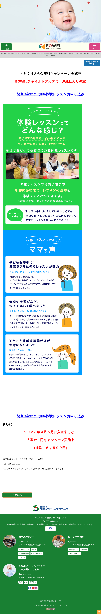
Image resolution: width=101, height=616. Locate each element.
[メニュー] (94, 47)
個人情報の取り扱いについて (50, 603)
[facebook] (50, 530)
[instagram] (36, 590)
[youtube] (33, 590)
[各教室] (6, 47)
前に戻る (17, 497)
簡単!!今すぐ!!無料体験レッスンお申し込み (50, 95)
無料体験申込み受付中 (91, 63)
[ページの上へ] (99, 612)
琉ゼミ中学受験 (76, 538)
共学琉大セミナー (28, 538)
